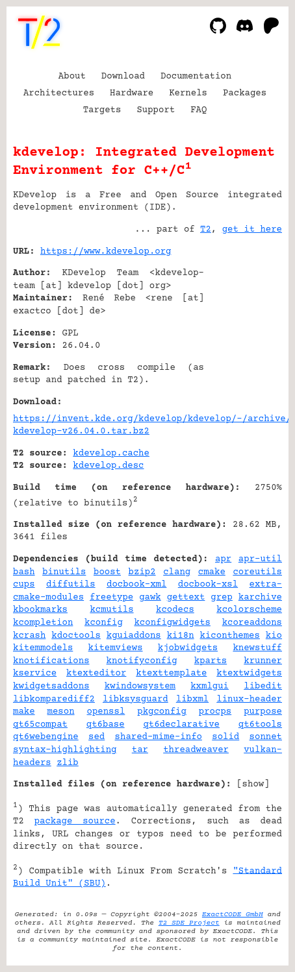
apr (223, 559)
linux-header (249, 699)
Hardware (131, 93)
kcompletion (43, 623)
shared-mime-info (158, 737)
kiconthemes (230, 636)
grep (222, 597)
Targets (102, 110)
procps (215, 712)
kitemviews (115, 648)
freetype (111, 597)
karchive (260, 597)
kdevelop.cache (111, 453)
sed (96, 737)
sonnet (266, 737)
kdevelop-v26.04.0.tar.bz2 (81, 431)
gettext (186, 597)
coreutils (257, 572)
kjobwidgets (188, 648)
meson (61, 712)
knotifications (51, 661)
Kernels (188, 93)
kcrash (29, 636)
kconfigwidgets (172, 623)
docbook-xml (136, 584)
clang (176, 572)
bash (24, 572)
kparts (210, 661)
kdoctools (76, 636)
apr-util (260, 559)
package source (75, 821)
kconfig (103, 623)
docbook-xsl (208, 584)
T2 (205, 230)
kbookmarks (40, 610)
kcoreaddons (252, 623)
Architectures (58, 93)
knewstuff (257, 648)
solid (225, 737)
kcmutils (111, 610)
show (253, 784)
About (72, 76)
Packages (244, 93)
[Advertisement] (243, 330)
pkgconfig (161, 712)
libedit (263, 686)
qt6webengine (46, 737)
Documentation (195, 76)
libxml (192, 699)
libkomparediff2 (54, 699)
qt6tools (260, 725)
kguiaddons (134, 636)
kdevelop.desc (108, 466)
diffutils (71, 584)
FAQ (198, 110)
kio (274, 636)
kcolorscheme (249, 610)
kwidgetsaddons (51, 686)
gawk (150, 597)
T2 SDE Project (189, 923)
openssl (106, 712)
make (24, 712)
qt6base (105, 725)
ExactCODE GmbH (232, 914)
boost (107, 572)
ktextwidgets (249, 673)
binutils (64, 572)
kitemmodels (43, 648)
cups (24, 584)
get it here (252, 230)
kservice (35, 673)
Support (155, 110)
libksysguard (135, 699)
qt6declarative (181, 725)
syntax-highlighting (65, 750)
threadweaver (196, 750)
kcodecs (175, 610)
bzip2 (142, 572)
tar (140, 750)
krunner (263, 661)
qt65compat (40, 725)
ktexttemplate (171, 673)
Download (123, 76)
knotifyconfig (142, 661)
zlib (68, 763)
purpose (263, 712)
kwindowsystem (140, 686)
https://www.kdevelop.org (105, 252)
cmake (211, 572)
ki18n (180, 636)
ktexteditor (96, 673)
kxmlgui (209, 686)
